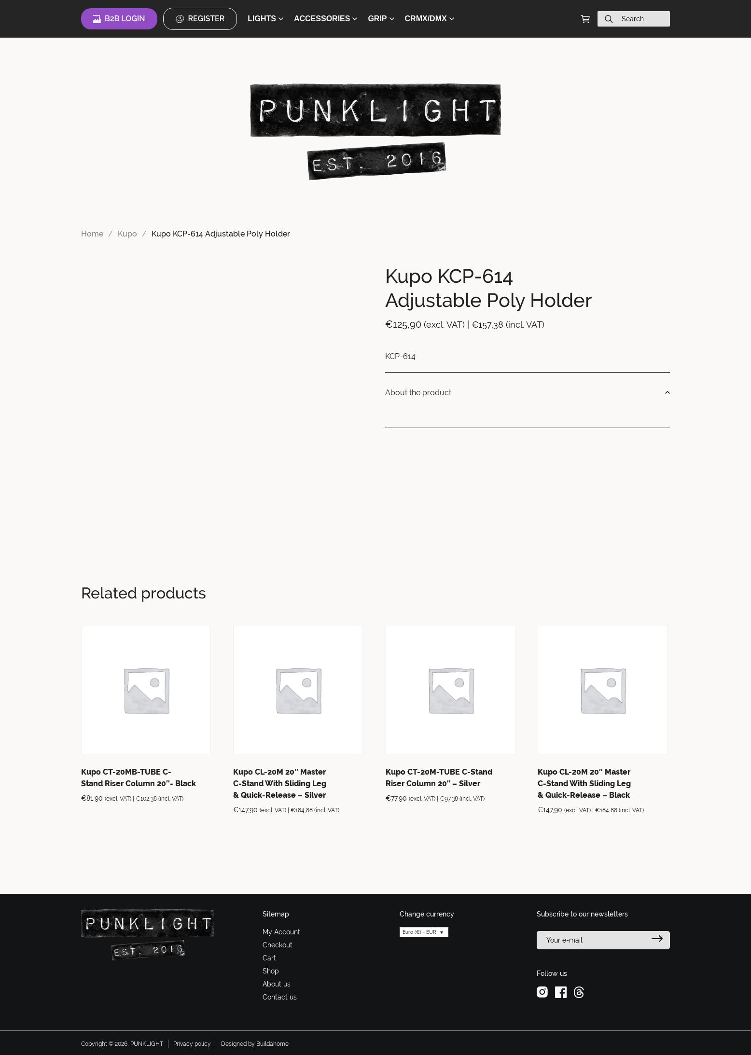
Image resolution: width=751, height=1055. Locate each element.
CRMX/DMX (429, 18)
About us (277, 984)
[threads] (579, 992)
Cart (269, 958)
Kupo (127, 233)
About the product (527, 393)
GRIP (381, 18)
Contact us (280, 997)
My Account (281, 932)
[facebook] (561, 992)
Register (200, 19)
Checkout (277, 945)
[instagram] (542, 992)
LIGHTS (265, 18)
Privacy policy (192, 1044)
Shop (271, 971)
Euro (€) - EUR (419, 932)
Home (92, 233)
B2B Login (119, 19)
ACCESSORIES (325, 18)
